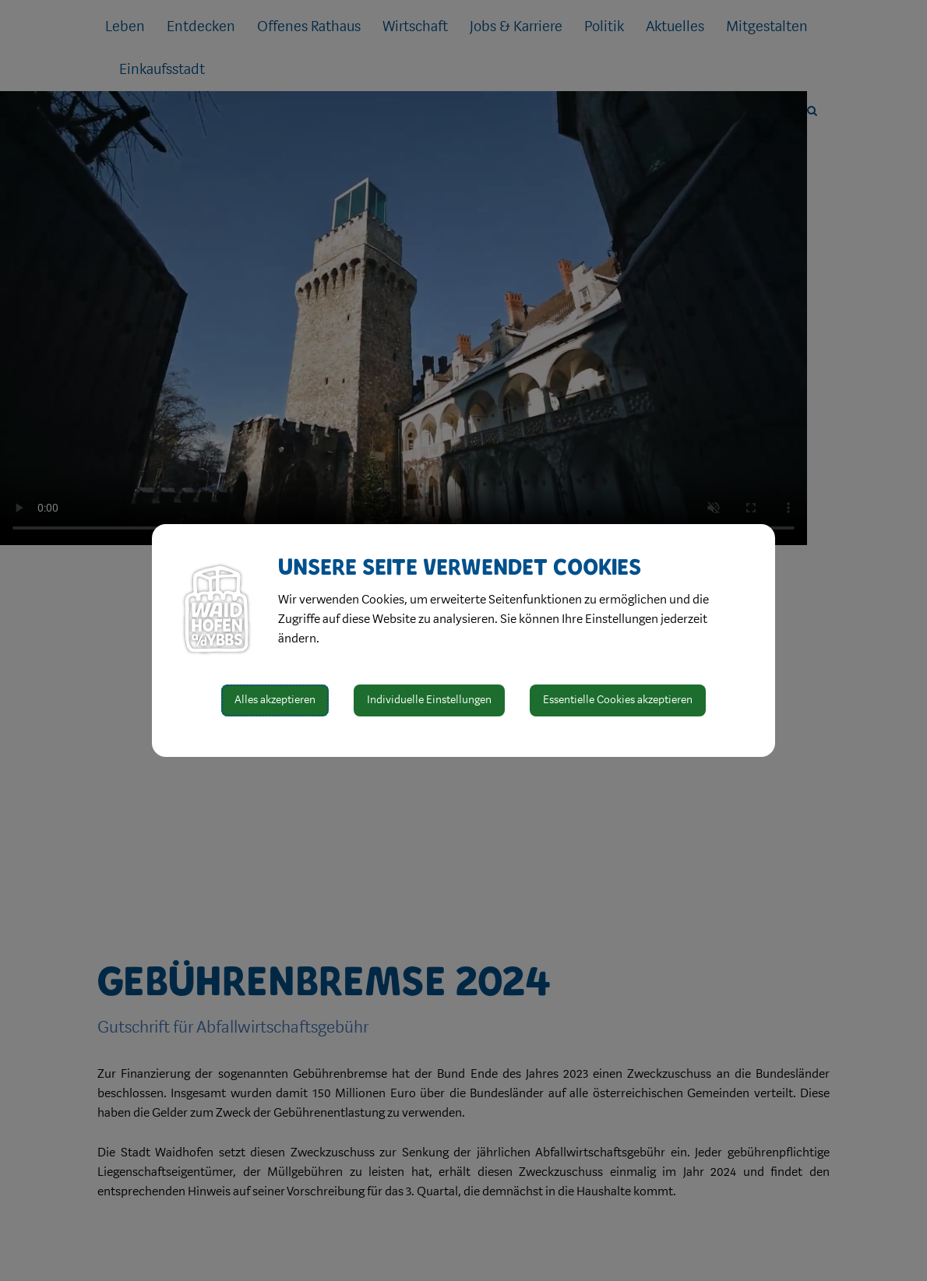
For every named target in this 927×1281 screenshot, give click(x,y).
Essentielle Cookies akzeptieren (618, 699)
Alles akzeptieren (274, 699)
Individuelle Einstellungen (429, 699)
